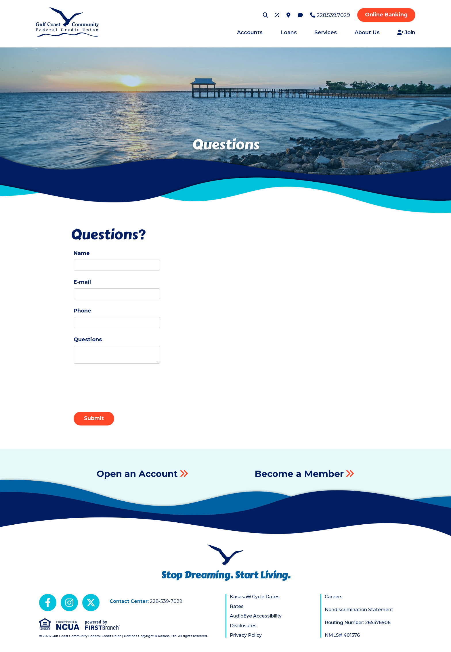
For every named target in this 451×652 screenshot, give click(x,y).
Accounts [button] (250, 32)
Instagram (69, 602)
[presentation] (117, 385)
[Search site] (265, 15)
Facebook (47, 602)
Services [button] (325, 32)
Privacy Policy (246, 635)
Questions (88, 339)
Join (409, 32)
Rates (237, 606)
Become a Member (300, 473)
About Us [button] (367, 32)
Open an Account (137, 473)
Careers (334, 596)
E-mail (82, 282)
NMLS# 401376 (342, 635)
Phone (82, 311)
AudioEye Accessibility (256, 616)
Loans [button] (288, 32)
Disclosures (243, 625)
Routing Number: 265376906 (358, 622)
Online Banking (386, 14)
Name (82, 253)
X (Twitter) (91, 602)
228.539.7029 (333, 15)
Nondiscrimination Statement (359, 609)
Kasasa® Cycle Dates (255, 596)
